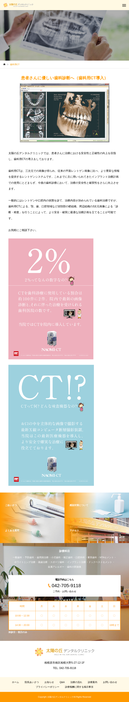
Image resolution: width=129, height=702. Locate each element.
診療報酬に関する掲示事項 (79, 686)
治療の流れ (76, 682)
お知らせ (49, 682)
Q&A (62, 682)
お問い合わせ (110, 682)
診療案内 (92, 682)
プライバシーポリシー (47, 686)
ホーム (15, 682)
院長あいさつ (32, 682)
